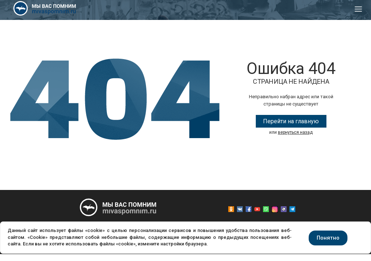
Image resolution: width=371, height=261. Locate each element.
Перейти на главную (291, 121)
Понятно (328, 238)
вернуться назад (295, 132)
